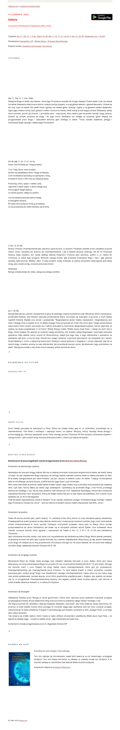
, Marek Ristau (40, 41)
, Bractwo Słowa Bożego (57, 41)
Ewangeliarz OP (26, 41)
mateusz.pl (13, 6)
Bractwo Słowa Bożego (76, 461)
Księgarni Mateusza (61, 667)
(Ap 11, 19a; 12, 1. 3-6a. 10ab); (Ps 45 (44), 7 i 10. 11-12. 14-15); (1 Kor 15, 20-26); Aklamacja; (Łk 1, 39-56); (61, 36)
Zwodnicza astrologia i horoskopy (37, 46)
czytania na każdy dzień (30, 6)
